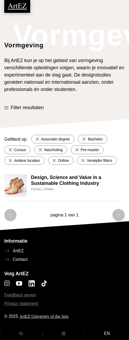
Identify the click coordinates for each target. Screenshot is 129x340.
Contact (20, 259)
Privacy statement (21, 303)
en (107, 333)
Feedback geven (20, 295)
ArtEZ (18, 251)
